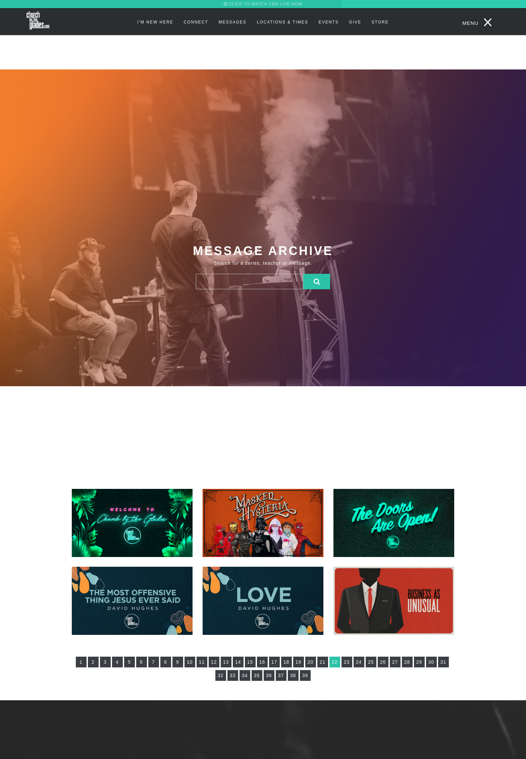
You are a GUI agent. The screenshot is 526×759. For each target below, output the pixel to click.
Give (355, 22)
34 (245, 675)
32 (221, 675)
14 (238, 662)
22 (335, 662)
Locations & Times (282, 22)
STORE (380, 22)
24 (359, 662)
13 (226, 662)
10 (190, 662)
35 (257, 675)
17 (274, 662)
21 (323, 662)
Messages (232, 22)
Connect (196, 22)
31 (443, 662)
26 (383, 662)
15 (250, 662)
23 (347, 662)
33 (233, 675)
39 (305, 675)
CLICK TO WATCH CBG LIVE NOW (263, 4)
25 (371, 662)
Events (329, 22)
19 (299, 662)
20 (311, 662)
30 (431, 662)
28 (407, 662)
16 (262, 662)
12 (214, 662)
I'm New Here (155, 22)
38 (293, 675)
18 (286, 662)
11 (202, 662)
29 (419, 662)
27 (395, 662)
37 (281, 675)
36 (269, 675)
